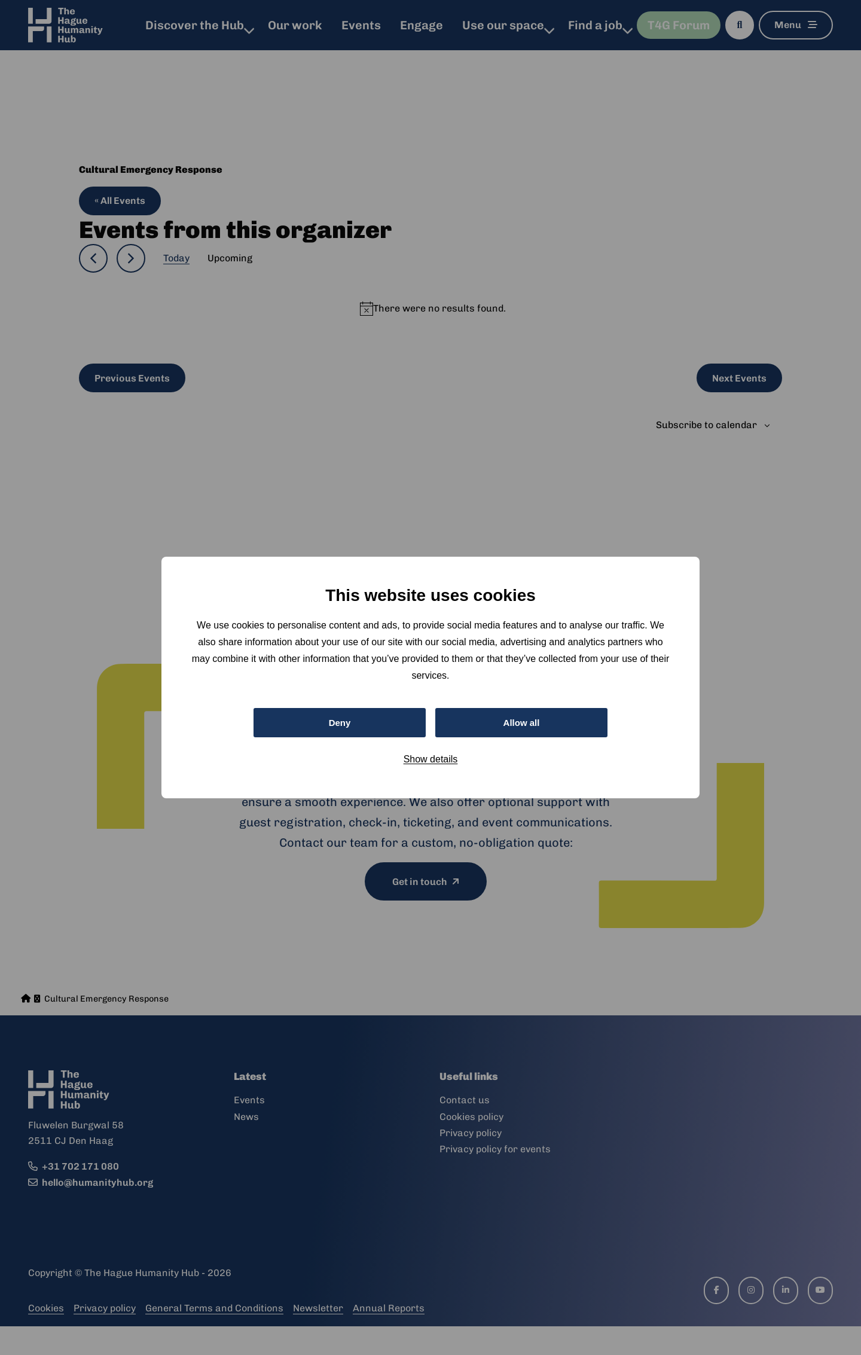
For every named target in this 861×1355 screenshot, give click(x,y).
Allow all (521, 723)
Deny (339, 723)
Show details (431, 761)
